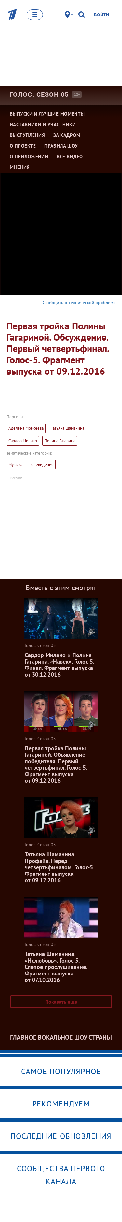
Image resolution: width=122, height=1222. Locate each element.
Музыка (15, 464)
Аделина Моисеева (26, 428)
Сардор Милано (22, 441)
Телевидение (42, 464)
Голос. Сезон (39, 94)
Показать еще (61, 1001)
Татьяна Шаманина (67, 428)
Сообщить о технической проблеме (79, 302)
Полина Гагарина (59, 441)
